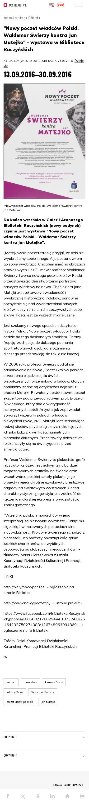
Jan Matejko (48, 701)
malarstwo (30, 682)
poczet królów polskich (20, 701)
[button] (84, 738)
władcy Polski (15, 692)
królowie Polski (54, 682)
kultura (11, 682)
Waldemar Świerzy (42, 692)
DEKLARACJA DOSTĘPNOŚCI (67, 785)
